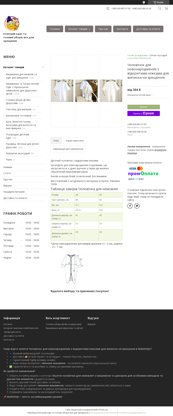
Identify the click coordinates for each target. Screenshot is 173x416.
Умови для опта (12, 331)
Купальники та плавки (18, 115)
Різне (9, 159)
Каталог (8, 324)
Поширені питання (13, 191)
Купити (143, 107)
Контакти (122, 29)
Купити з (143, 113)
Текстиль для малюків (18, 109)
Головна (55, 29)
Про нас (103, 29)
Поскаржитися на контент (104, 412)
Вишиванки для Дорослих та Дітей (64, 328)
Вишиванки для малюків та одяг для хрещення (21, 76)
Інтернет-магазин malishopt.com (21, 328)
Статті (7, 173)
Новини (7, 167)
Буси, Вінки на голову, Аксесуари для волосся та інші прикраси (21, 125)
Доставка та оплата (148, 29)
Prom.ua (103, 409)
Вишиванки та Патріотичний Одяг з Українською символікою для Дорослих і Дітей (22, 88)
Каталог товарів (77, 29)
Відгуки (7, 185)
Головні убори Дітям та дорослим (63, 324)
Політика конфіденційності (132, 412)
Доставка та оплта (14, 335)
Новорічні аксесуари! (18, 153)
